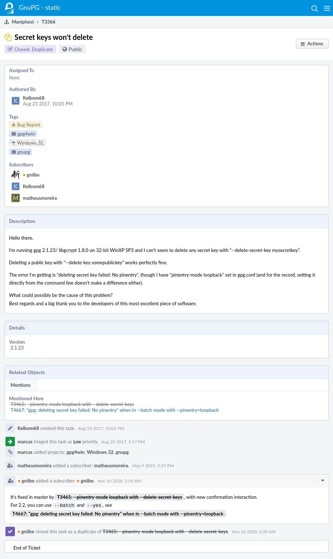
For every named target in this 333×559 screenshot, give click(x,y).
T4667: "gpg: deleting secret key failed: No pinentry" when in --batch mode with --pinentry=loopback (115, 410)
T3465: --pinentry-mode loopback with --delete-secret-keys (72, 404)
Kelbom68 (33, 98)
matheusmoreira (40, 198)
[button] (327, 8)
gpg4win (75, 452)
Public (75, 49)
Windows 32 (100, 452)
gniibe (31, 175)
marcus (24, 441)
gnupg (122, 452)
